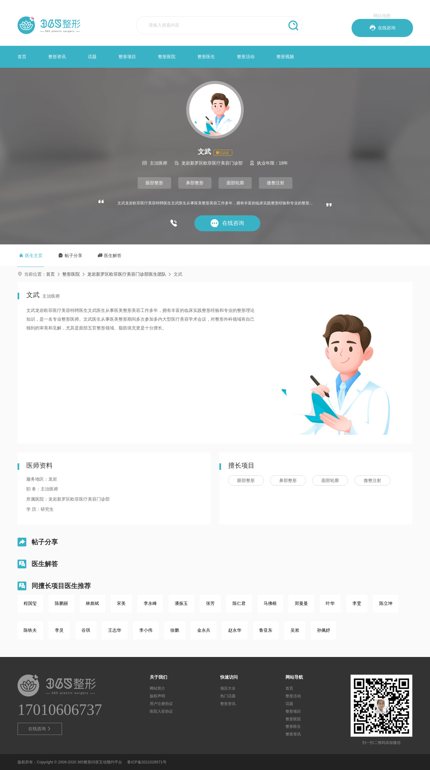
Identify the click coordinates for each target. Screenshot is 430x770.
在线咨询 (40, 729)
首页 (22, 56)
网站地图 (382, 15)
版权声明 (157, 696)
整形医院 (167, 56)
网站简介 (157, 688)
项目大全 (228, 688)
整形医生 (206, 56)
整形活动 (245, 56)
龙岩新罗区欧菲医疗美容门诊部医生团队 (126, 274)
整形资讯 (57, 56)
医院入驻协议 (161, 711)
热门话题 (228, 696)
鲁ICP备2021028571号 (146, 762)
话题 (92, 56)
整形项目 (127, 56)
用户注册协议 (161, 703)
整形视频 (285, 56)
